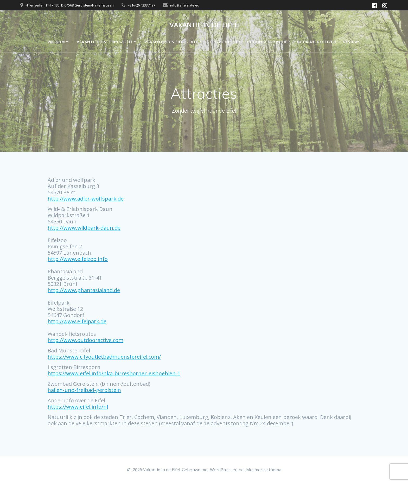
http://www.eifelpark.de (77, 321)
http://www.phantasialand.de (84, 290)
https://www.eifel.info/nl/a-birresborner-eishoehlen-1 (114, 373)
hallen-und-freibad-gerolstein (84, 390)
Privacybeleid (225, 41)
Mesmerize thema (263, 470)
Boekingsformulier (268, 41)
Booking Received (316, 41)
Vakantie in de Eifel (204, 25)
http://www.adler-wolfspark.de (86, 198)
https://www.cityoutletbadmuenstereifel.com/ (104, 356)
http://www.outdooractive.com (85, 340)
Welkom (56, 41)
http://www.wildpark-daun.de (84, 227)
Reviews (351, 41)
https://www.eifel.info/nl (78, 406)
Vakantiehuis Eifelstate (172, 41)
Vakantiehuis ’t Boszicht (105, 41)
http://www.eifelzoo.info (78, 258)
